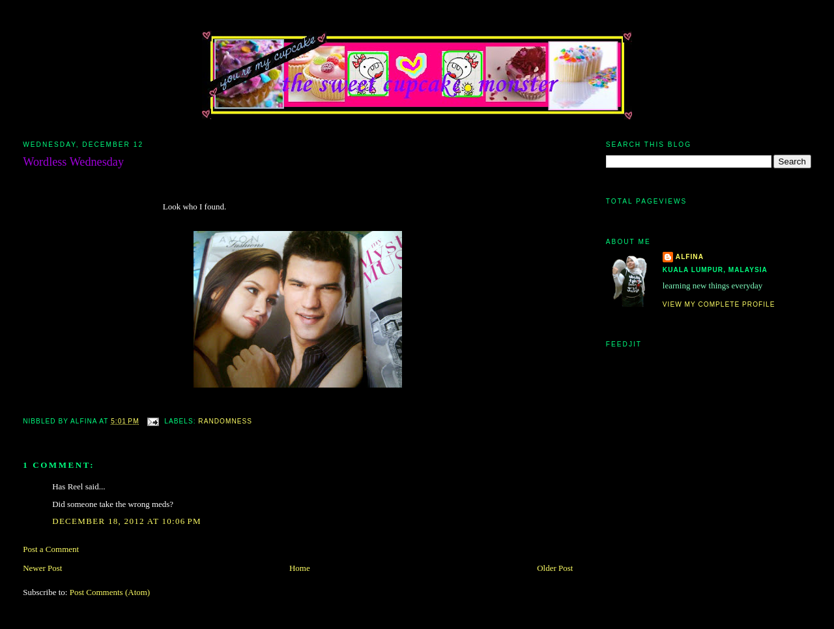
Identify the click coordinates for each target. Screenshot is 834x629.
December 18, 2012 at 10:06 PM (126, 521)
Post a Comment (51, 549)
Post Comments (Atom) (110, 592)
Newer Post (42, 568)
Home (299, 568)
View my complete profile (719, 304)
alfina (690, 256)
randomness (225, 421)
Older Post (555, 568)
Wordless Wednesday (73, 161)
